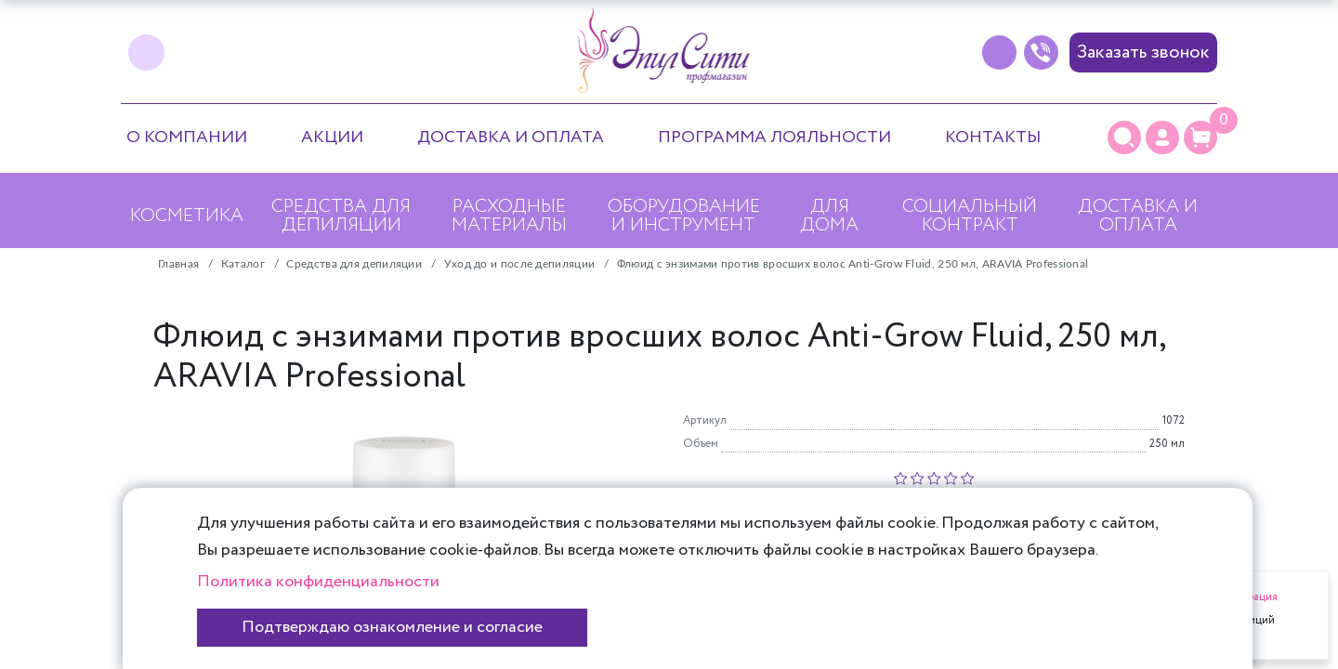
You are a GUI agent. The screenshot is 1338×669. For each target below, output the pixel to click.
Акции (332, 137)
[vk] (146, 52)
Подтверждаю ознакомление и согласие (392, 627)
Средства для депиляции (341, 216)
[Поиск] (1124, 137)
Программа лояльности (774, 137)
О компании (186, 137)
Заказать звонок (1143, 52)
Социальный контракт (969, 216)
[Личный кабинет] (1162, 137)
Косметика (186, 216)
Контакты (993, 137)
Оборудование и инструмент (684, 216)
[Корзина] (1200, 137)
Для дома (829, 216)
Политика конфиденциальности (318, 582)
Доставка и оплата (510, 137)
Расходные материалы (509, 216)
